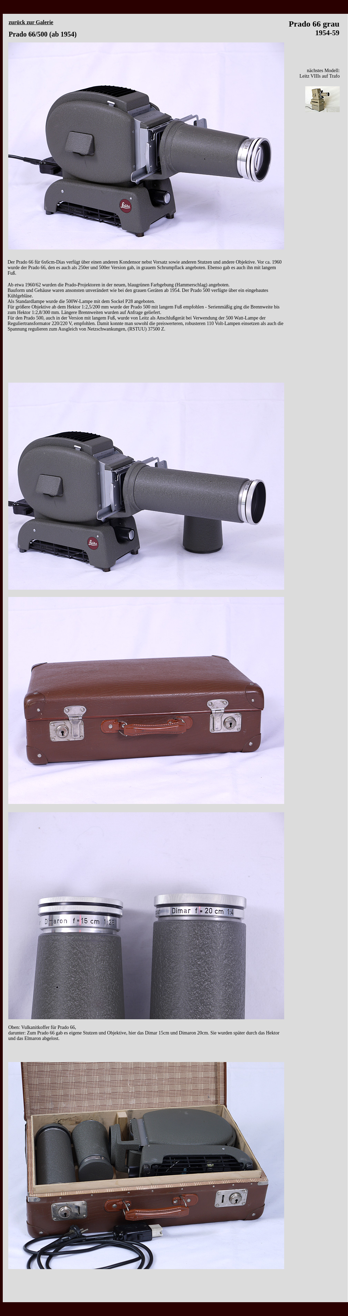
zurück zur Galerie (31, 22)
